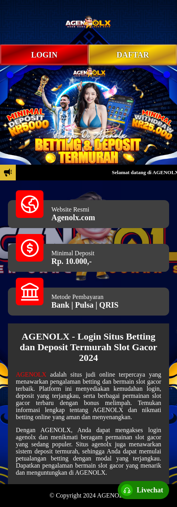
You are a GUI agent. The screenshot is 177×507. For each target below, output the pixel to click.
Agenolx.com (73, 217)
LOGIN (44, 54)
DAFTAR (133, 54)
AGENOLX (31, 374)
